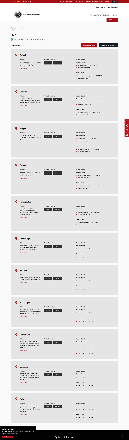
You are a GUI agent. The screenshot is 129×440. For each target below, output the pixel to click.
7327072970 (95, 65)
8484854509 (94, 138)
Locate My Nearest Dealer (108, 45)
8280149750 (98, 175)
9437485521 (98, 76)
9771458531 (98, 102)
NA (85, 249)
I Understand (7, 437)
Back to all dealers (18, 29)
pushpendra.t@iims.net (84, 151)
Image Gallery (69, 1)
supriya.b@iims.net (83, 78)
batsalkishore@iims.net (84, 177)
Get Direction (24, 68)
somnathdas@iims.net (84, 67)
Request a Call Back (89, 45)
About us (81, 1)
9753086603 (97, 149)
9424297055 (96, 212)
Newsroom (61, 1)
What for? (15, 433)
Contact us (107, 1)
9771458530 (96, 112)
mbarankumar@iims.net (84, 214)
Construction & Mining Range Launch (94, 1)
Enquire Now (112, 19)
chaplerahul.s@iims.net (84, 141)
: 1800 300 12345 (21, 1)
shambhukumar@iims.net (84, 104)
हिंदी (115, 1)
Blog (76, 1)
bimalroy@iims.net (83, 115)
